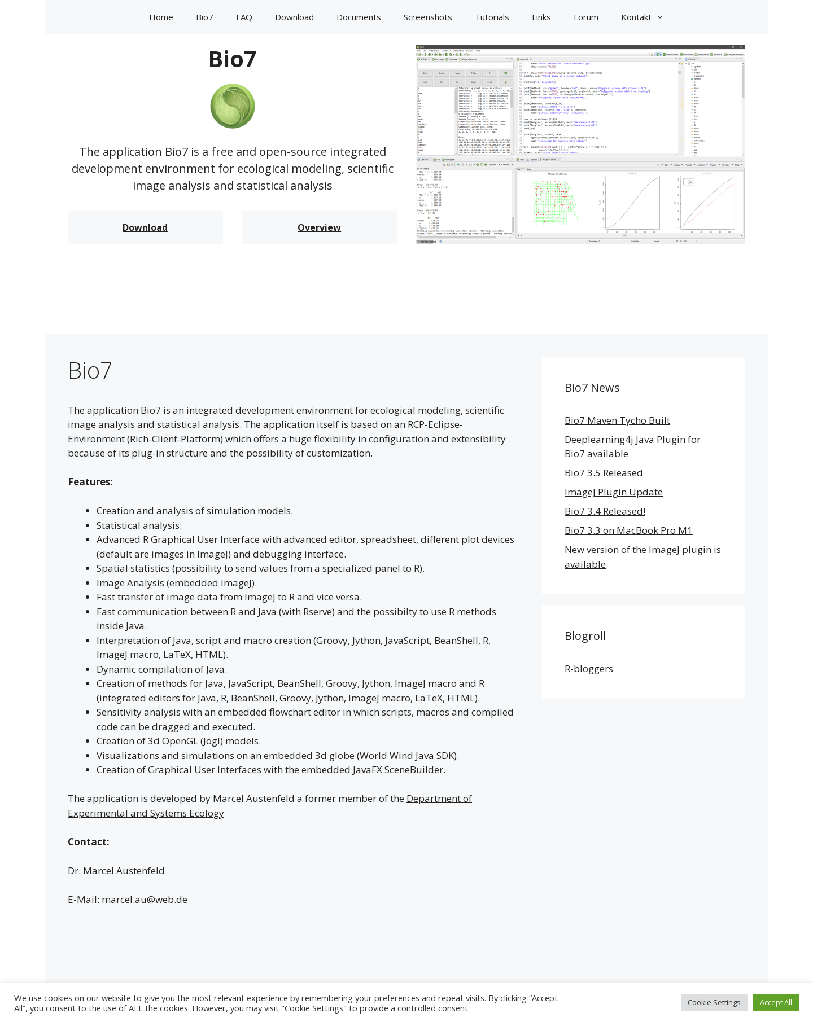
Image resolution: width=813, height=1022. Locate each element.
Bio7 (204, 17)
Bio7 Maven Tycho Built (617, 420)
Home (161, 17)
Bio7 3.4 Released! (605, 511)
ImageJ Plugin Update (614, 491)
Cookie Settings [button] (714, 1002)
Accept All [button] (776, 1002)
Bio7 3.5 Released (604, 472)
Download (294, 17)
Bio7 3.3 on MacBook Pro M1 (629, 530)
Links (541, 17)
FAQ (244, 17)
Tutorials (492, 17)
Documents (358, 17)
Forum (586, 17)
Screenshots (428, 17)
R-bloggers (589, 668)
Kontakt (648, 17)
